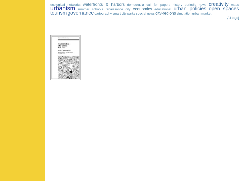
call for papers (158, 5)
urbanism (62, 8)
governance (80, 13)
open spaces (224, 8)
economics (142, 9)
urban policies (190, 8)
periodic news (195, 5)
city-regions (165, 13)
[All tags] (232, 18)
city (128, 9)
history (177, 5)
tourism (58, 13)
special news (145, 13)
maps (235, 5)
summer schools (90, 9)
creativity (219, 4)
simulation (184, 13)
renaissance (114, 9)
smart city (119, 13)
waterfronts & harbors (104, 4)
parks (131, 13)
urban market (202, 13)
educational (162, 9)
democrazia (135, 5)
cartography (103, 13)
